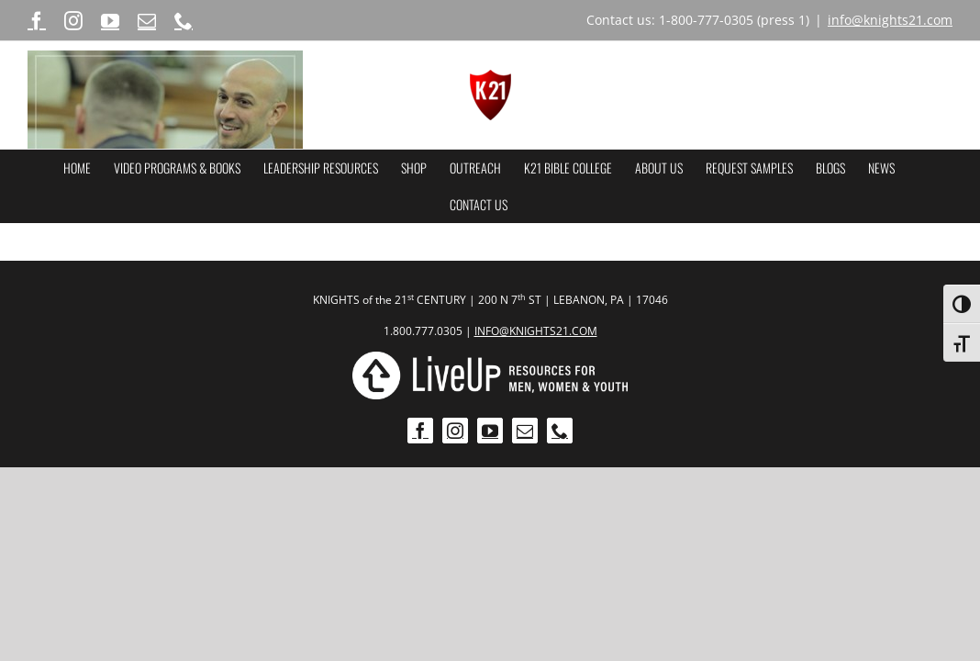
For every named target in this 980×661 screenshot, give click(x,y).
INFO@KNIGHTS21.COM (535, 331)
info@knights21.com (890, 19)
